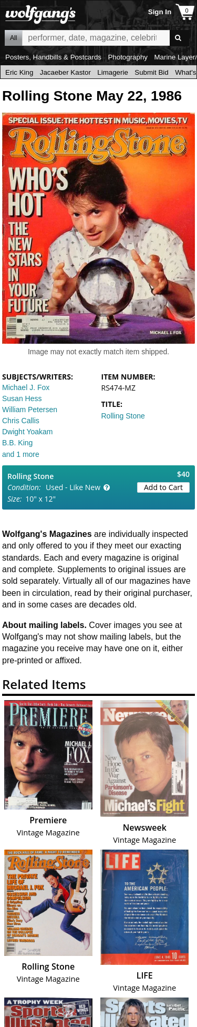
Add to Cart (163, 487)
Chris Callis (20, 420)
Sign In (159, 12)
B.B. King (17, 442)
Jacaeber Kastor (65, 72)
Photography (128, 57)
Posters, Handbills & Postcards (53, 57)
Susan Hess (22, 398)
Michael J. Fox (25, 387)
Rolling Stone (123, 416)
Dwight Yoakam (27, 431)
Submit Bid (151, 72)
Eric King (19, 72)
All (13, 38)
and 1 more (20, 454)
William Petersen (29, 409)
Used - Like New (73, 487)
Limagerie (112, 72)
